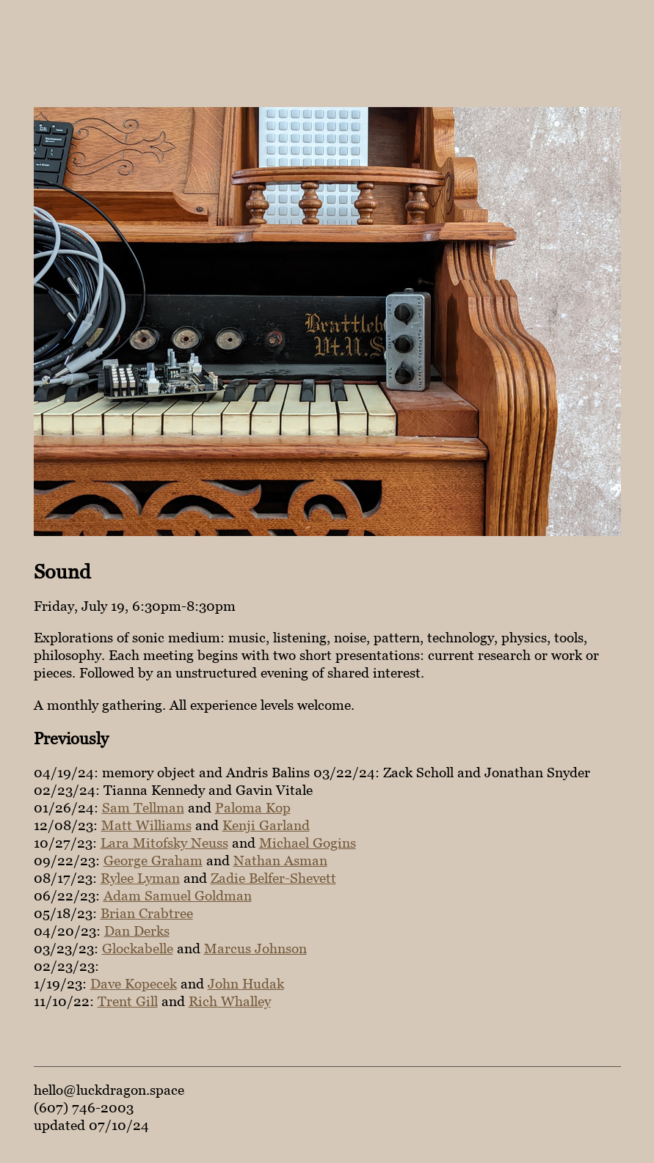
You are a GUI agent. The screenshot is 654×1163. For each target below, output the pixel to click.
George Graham (153, 860)
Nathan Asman (280, 860)
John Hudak (246, 983)
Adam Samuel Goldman (177, 895)
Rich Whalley (230, 1001)
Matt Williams (146, 825)
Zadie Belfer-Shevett (273, 878)
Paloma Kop (253, 807)
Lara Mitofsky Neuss (164, 842)
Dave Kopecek (133, 983)
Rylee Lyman (140, 878)
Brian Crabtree (147, 913)
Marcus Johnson (255, 948)
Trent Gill (128, 1001)
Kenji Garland (266, 825)
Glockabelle (137, 948)
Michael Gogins (307, 842)
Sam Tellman (143, 807)
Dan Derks (137, 930)
